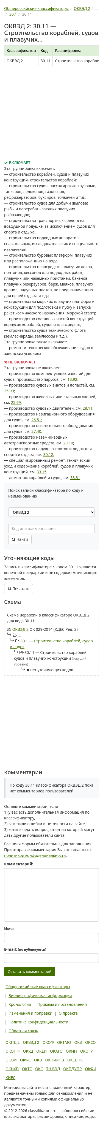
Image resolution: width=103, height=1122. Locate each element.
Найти (20, 539)
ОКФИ (90, 1068)
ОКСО (90, 1042)
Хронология (20, 1004)
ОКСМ (11, 1060)
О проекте (68, 1013)
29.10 (68, 442)
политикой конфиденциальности (35, 855)
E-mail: (25, 949)
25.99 (9, 390)
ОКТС (27, 1068)
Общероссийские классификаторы (37, 986)
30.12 (48, 454)
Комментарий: (18, 863)
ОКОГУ (86, 1051)
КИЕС (10, 1077)
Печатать (18, 588)
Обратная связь (23, 1030)
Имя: (9, 928)
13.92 (72, 379)
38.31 (75, 477)
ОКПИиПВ (54, 1060)
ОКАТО (56, 1051)
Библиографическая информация (40, 995)
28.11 (88, 408)
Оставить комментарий (30, 971)
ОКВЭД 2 (20, 629)
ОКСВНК (75, 1060)
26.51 (36, 419)
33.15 (42, 471)
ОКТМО (64, 1042)
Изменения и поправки (30, 1013)
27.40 (36, 431)
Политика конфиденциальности (38, 1022)
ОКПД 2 (12, 1042)
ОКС (39, 1068)
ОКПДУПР (72, 1068)
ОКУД (28, 1051)
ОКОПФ (12, 1051)
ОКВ (38, 1060)
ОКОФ (48, 1042)
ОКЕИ (41, 1051)
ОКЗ (78, 1042)
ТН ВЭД (53, 1068)
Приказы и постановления (62, 1004)
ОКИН (71, 1051)
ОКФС (25, 1060)
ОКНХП (12, 1068)
